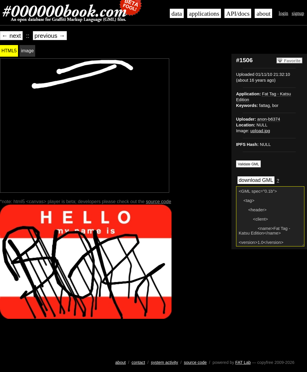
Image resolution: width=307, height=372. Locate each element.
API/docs (237, 13)
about (263, 13)
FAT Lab (243, 362)
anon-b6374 (268, 119)
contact (138, 362)
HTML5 (9, 50)
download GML (256, 180)
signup (298, 13)
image (27, 50)
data (177, 13)
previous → (50, 35)
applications (204, 13)
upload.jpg (260, 130)
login (283, 13)
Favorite (292, 60)
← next (11, 35)
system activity (164, 362)
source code (158, 201)
